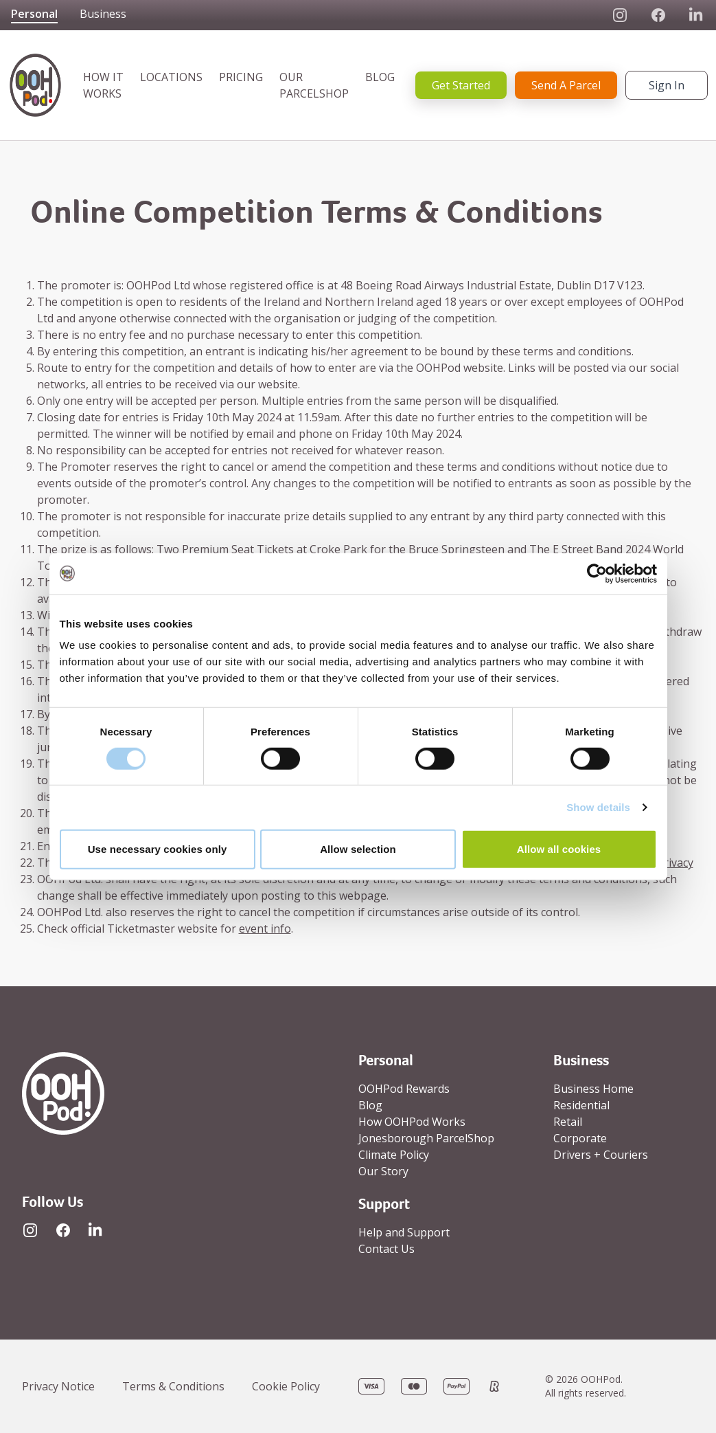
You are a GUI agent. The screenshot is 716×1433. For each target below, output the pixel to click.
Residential (581, 1105)
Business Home (593, 1088)
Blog (370, 1105)
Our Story (383, 1171)
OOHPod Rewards (404, 1088)
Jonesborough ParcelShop (426, 1138)
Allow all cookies (559, 849)
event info (265, 928)
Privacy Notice (58, 1386)
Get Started (461, 85)
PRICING (241, 77)
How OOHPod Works (411, 1121)
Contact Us (386, 1248)
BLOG (380, 77)
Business (103, 14)
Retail (567, 1121)
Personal (34, 14)
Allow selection (358, 849)
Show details (598, 807)
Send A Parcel (566, 85)
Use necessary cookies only (157, 849)
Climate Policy (393, 1154)
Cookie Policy (286, 1386)
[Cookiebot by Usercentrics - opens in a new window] (597, 573)
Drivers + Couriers (600, 1154)
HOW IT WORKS (103, 85)
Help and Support (404, 1232)
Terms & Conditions (173, 1386)
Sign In (666, 85)
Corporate (580, 1138)
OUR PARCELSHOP (314, 85)
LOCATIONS (171, 77)
